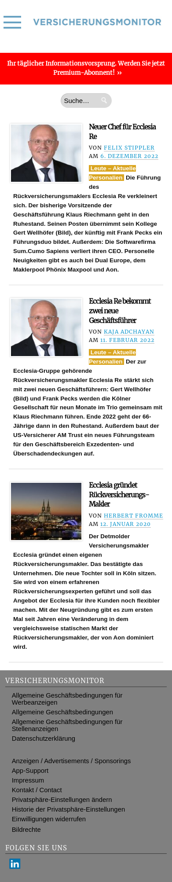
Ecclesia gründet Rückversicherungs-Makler (119, 494)
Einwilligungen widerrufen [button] (49, 819)
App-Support (30, 770)
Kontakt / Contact (37, 790)
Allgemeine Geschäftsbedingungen (62, 712)
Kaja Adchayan (129, 331)
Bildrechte (26, 829)
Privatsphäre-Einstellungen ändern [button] (62, 799)
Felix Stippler (129, 147)
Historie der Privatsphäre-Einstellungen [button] (68, 809)
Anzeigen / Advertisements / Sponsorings (71, 760)
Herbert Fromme (133, 515)
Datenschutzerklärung (43, 738)
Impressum (28, 780)
